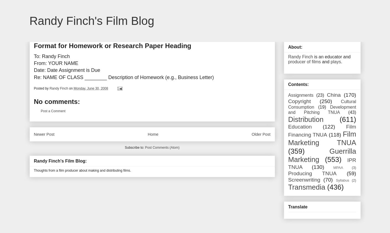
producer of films (304, 61)
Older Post (261, 134)
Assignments (301, 95)
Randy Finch (300, 56)
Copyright (299, 101)
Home (153, 134)
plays (336, 61)
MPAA (338, 168)
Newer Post (44, 134)
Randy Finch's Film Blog (92, 20)
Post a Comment (53, 111)
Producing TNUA (312, 173)
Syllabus (342, 180)
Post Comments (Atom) (162, 148)
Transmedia (306, 187)
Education (300, 127)
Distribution (306, 119)
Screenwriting (304, 180)
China (334, 95)
